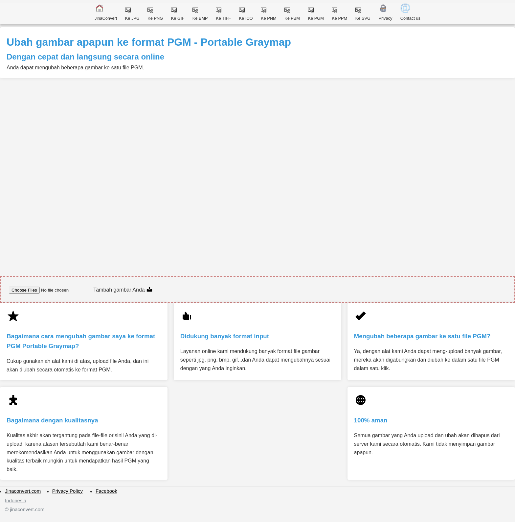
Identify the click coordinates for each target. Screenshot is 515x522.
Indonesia (15, 500)
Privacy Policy (67, 491)
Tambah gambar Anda (123, 290)
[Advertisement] (200, 128)
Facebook (106, 491)
